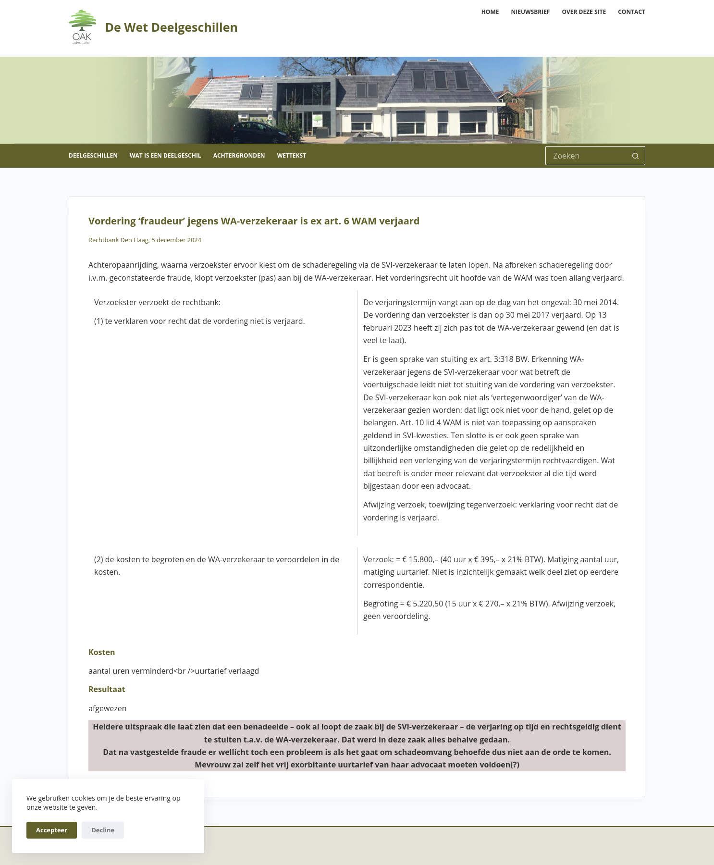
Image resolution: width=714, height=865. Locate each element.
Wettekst (291, 155)
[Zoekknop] (635, 155)
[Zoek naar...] (585, 155)
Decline (102, 830)
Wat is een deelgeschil (165, 155)
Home (490, 12)
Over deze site (584, 12)
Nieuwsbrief (530, 12)
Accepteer (51, 830)
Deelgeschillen (93, 155)
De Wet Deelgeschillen (171, 27)
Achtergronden (239, 155)
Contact (631, 12)
